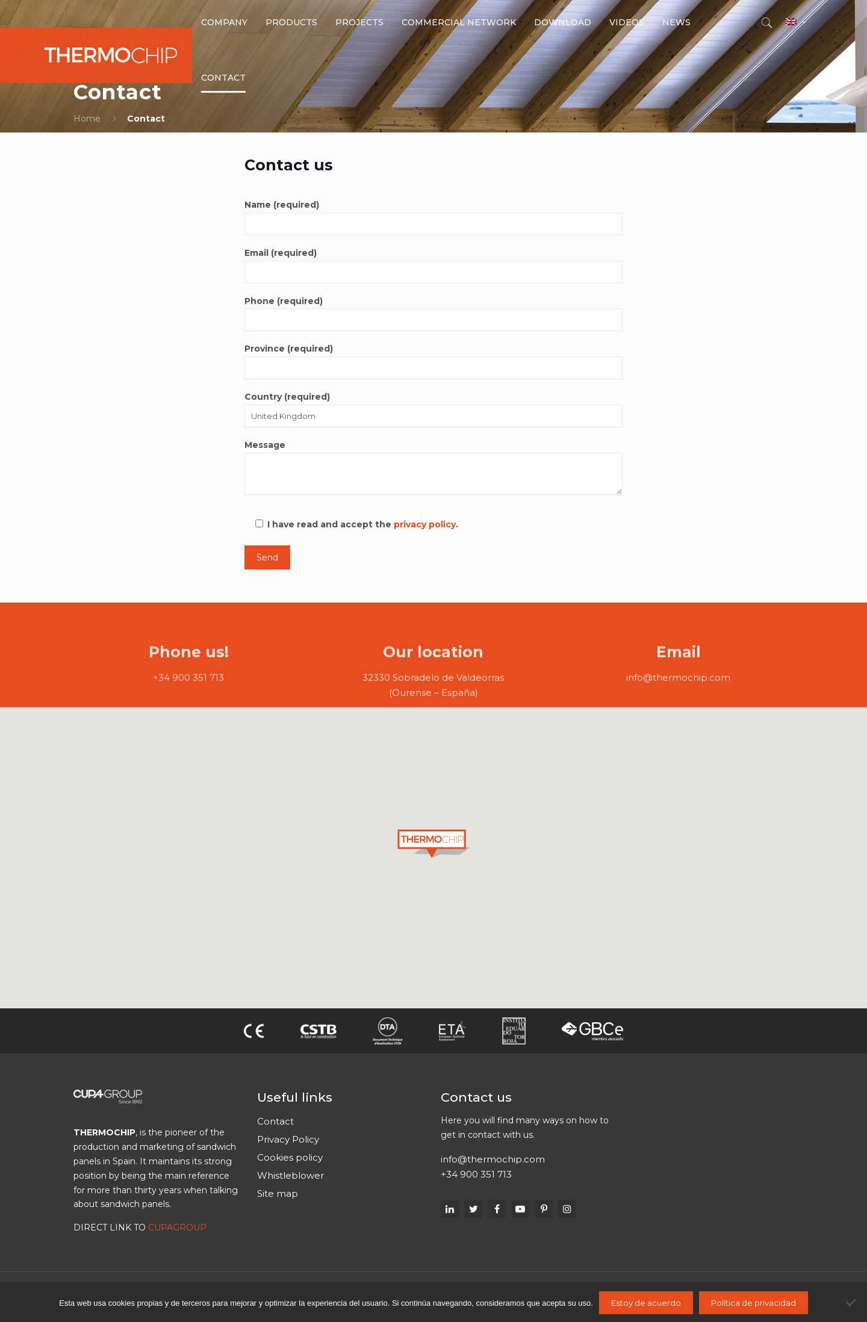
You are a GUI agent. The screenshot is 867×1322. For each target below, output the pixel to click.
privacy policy (425, 524)
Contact (275, 1121)
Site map (277, 1193)
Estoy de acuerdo (646, 1303)
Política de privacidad (753, 1303)
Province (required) (433, 361)
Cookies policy (290, 1157)
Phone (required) (433, 314)
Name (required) (433, 217)
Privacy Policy (288, 1139)
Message (433, 467)
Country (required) (433, 409)
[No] (852, 1302)
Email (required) (433, 265)
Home (87, 118)
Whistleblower (290, 1175)
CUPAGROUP (177, 1227)
